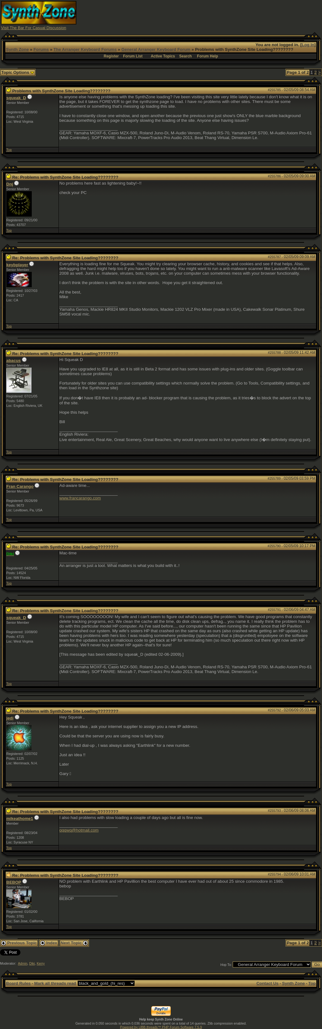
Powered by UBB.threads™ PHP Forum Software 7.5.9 (161, 1027)
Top (9, 150)
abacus (13, 360)
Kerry (41, 963)
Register (111, 56)
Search (185, 56)
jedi (10, 718)
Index (48, 942)
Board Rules (18, 983)
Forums (41, 49)
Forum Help (207, 56)
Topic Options (17, 72)
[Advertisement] (206, 15)
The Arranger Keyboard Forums (85, 49)
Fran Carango (20, 486)
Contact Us (267, 983)
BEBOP (13, 882)
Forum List (132, 56)
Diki (32, 963)
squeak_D (16, 97)
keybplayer (17, 264)
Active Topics (163, 56)
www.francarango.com (80, 498)
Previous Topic (19, 942)
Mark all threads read (55, 983)
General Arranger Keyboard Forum (155, 49)
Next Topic (74, 942)
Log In (308, 44)
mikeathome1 (19, 818)
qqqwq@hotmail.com (79, 830)
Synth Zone (17, 49)
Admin (22, 963)
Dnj (9, 184)
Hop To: (226, 965)
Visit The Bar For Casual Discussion (33, 27)
